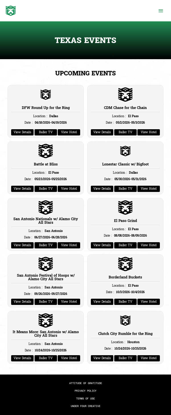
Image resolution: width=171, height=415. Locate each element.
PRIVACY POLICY (85, 390)
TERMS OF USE (85, 398)
